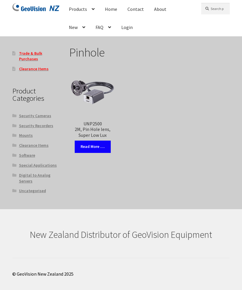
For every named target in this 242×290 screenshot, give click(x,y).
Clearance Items (34, 145)
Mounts (26, 135)
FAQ (99, 27)
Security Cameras (35, 115)
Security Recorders (36, 125)
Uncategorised (32, 190)
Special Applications (38, 165)
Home (111, 9)
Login (127, 27)
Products (78, 9)
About (160, 9)
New (73, 27)
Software (27, 155)
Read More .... (93, 146)
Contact (135, 9)
